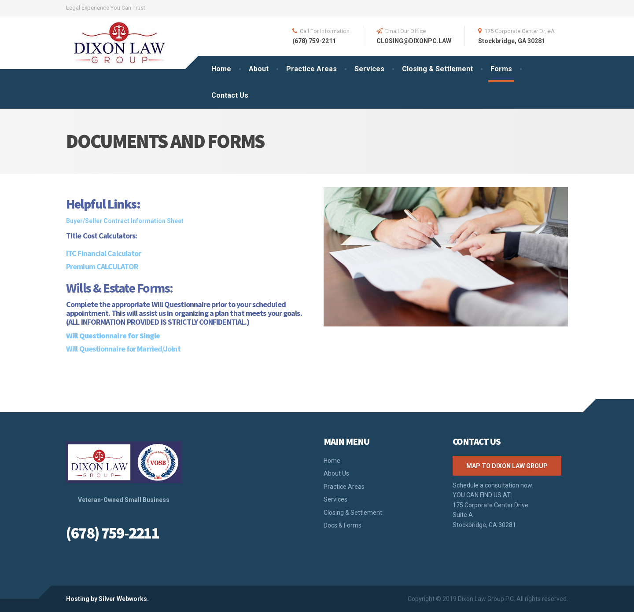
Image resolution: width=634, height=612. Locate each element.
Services (369, 69)
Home (221, 69)
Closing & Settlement (437, 69)
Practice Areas (311, 69)
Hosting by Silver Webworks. (107, 598)
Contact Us (229, 95)
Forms (501, 69)
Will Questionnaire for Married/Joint (123, 349)
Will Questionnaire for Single (113, 335)
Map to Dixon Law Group (507, 465)
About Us (336, 473)
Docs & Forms (342, 525)
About (259, 69)
